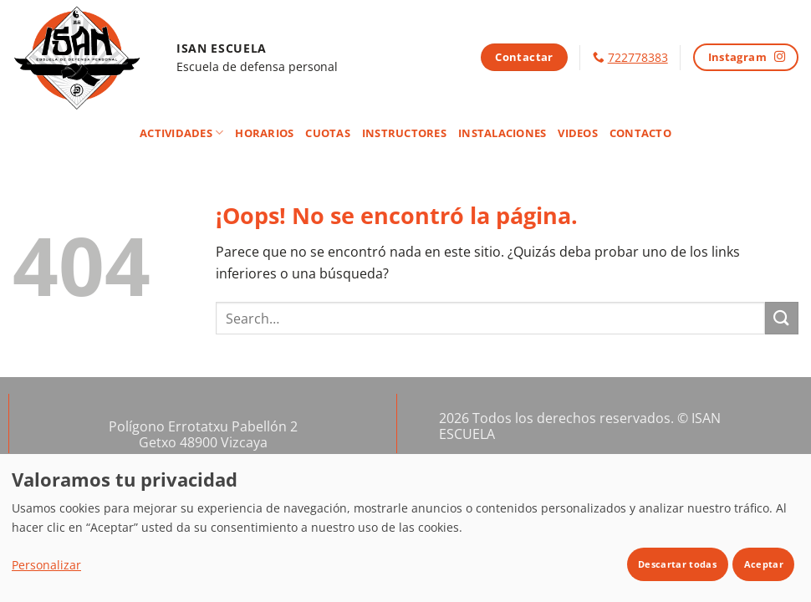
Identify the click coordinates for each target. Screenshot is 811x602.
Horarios (264, 132)
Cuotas (327, 132)
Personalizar (46, 565)
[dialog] (405, 527)
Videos (578, 132)
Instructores (404, 132)
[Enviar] (781, 318)
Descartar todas (677, 564)
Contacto (640, 132)
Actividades (181, 132)
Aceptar (763, 564)
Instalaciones (502, 132)
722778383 (638, 57)
